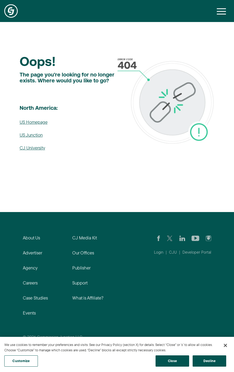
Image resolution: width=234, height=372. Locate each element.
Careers (30, 283)
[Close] (225, 345)
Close (172, 361)
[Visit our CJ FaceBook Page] (158, 238)
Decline (209, 361)
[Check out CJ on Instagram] (208, 238)
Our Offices (83, 253)
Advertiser (32, 253)
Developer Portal (196, 252)
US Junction (31, 135)
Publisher (81, 268)
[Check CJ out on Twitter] (169, 238)
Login (158, 252)
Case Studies (35, 298)
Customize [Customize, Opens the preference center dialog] (21, 361)
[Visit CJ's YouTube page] (195, 238)
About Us (31, 237)
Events (29, 313)
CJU (173, 252)
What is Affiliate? (87, 298)
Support (80, 283)
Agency (30, 268)
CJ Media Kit (84, 237)
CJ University (32, 148)
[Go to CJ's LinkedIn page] (182, 238)
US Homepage (34, 122)
